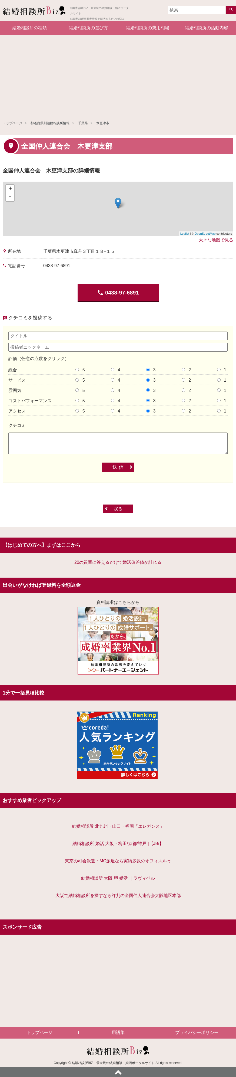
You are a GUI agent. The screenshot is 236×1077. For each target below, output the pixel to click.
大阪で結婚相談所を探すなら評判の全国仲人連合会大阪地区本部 (118, 895)
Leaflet (184, 233)
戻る (118, 508)
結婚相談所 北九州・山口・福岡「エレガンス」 (118, 826)
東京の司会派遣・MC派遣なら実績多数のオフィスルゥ (118, 861)
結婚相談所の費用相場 (147, 27)
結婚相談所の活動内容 (206, 27)
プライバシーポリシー (196, 1032)
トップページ (12, 123)
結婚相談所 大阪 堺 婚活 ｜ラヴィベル (118, 878)
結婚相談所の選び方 (88, 27)
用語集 (118, 1032)
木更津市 (102, 123)
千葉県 (83, 123)
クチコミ (17, 425)
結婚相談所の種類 (29, 27)
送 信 (118, 467)
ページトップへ (118, 1072)
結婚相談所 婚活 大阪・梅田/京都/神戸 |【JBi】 (118, 843)
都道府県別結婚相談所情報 (50, 123)
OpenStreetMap (205, 233)
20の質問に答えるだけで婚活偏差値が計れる (117, 562)
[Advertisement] (118, 75)
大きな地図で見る (216, 240)
